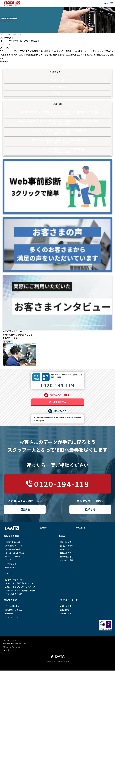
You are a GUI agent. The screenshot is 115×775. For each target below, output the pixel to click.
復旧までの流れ (66, 545)
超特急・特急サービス (14, 579)
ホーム (3, 35)
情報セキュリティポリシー (12, 647)
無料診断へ (8, 342)
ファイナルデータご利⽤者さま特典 (20, 590)
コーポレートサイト (10, 650)
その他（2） (59, 93)
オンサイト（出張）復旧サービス (19, 583)
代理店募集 (81, 527)
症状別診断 (64, 610)
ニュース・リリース (13, 617)
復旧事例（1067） (59, 79)
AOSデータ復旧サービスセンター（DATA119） (12, 3)
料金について (65, 542)
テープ (8, 560)
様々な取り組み (66, 556)
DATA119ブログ (11, 35)
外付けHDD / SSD (12, 542)
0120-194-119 (57, 385)
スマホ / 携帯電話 (12, 549)
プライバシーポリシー (11, 640)
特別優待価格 (65, 613)
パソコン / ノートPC (13, 545)
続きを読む (5, 61)
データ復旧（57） (59, 86)
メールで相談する (57, 401)
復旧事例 (9, 613)
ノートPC (4, 47)
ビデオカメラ (10, 564)
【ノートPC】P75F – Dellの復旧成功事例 (19, 41)
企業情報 (44, 527)
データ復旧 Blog (12, 606)
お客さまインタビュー (14, 610)
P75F (19, 35)
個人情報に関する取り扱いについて (16, 643)
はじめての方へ (66, 553)
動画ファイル (10, 567)
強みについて (65, 549)
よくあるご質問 (66, 560)
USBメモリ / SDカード (14, 556)
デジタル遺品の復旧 (13, 594)
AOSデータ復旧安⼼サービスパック (20, 586)
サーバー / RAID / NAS (14, 553)
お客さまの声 (65, 606)
